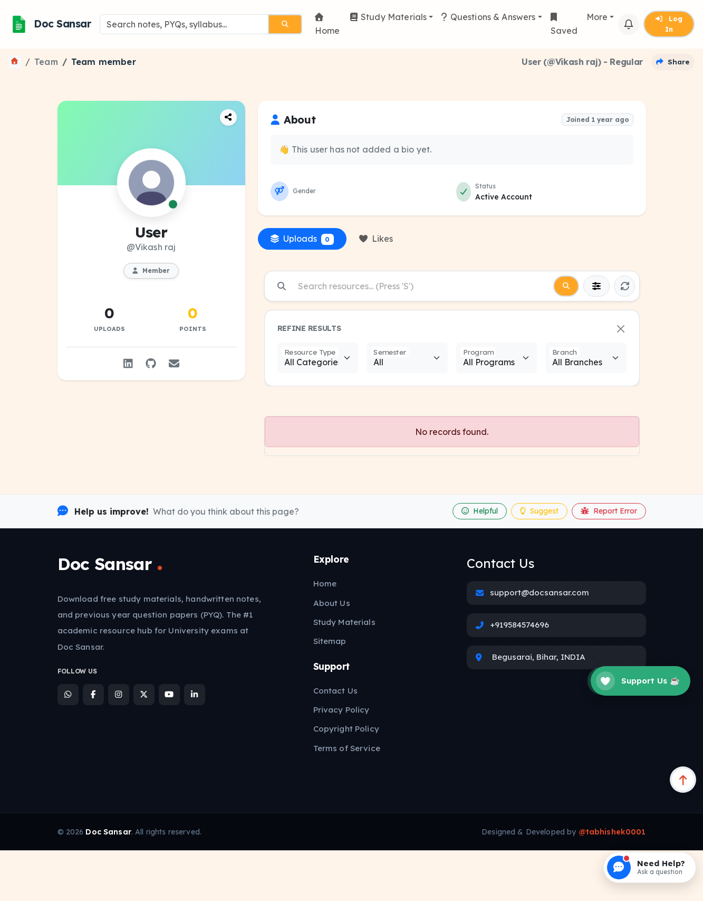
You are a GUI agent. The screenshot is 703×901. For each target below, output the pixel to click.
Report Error (609, 511)
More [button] (597, 17)
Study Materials (388, 17)
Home (327, 24)
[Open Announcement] (640, 632)
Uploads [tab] (302, 239)
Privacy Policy (341, 710)
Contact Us (335, 691)
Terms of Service (346, 748)
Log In (669, 23)
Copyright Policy (346, 729)
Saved (564, 24)
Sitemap (329, 641)
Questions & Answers (488, 17)
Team (46, 61)
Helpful (479, 511)
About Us (331, 603)
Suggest (539, 511)
